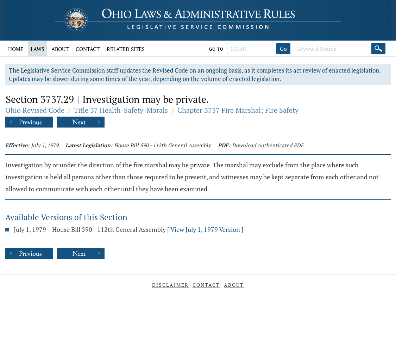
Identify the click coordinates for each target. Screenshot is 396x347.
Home (16, 48)
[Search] (378, 48)
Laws (37, 48)
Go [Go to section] (283, 48)
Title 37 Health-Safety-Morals (121, 110)
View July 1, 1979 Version (205, 229)
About (60, 48)
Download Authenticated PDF (267, 145)
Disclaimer (170, 284)
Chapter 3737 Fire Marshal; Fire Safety (237, 110)
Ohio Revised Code (34, 110)
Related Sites (126, 48)
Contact (88, 48)
